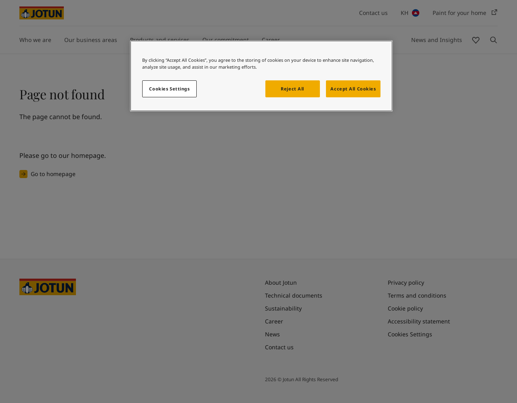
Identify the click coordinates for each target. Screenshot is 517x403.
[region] (261, 75)
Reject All (292, 89)
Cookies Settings (169, 89)
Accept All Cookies (353, 89)
